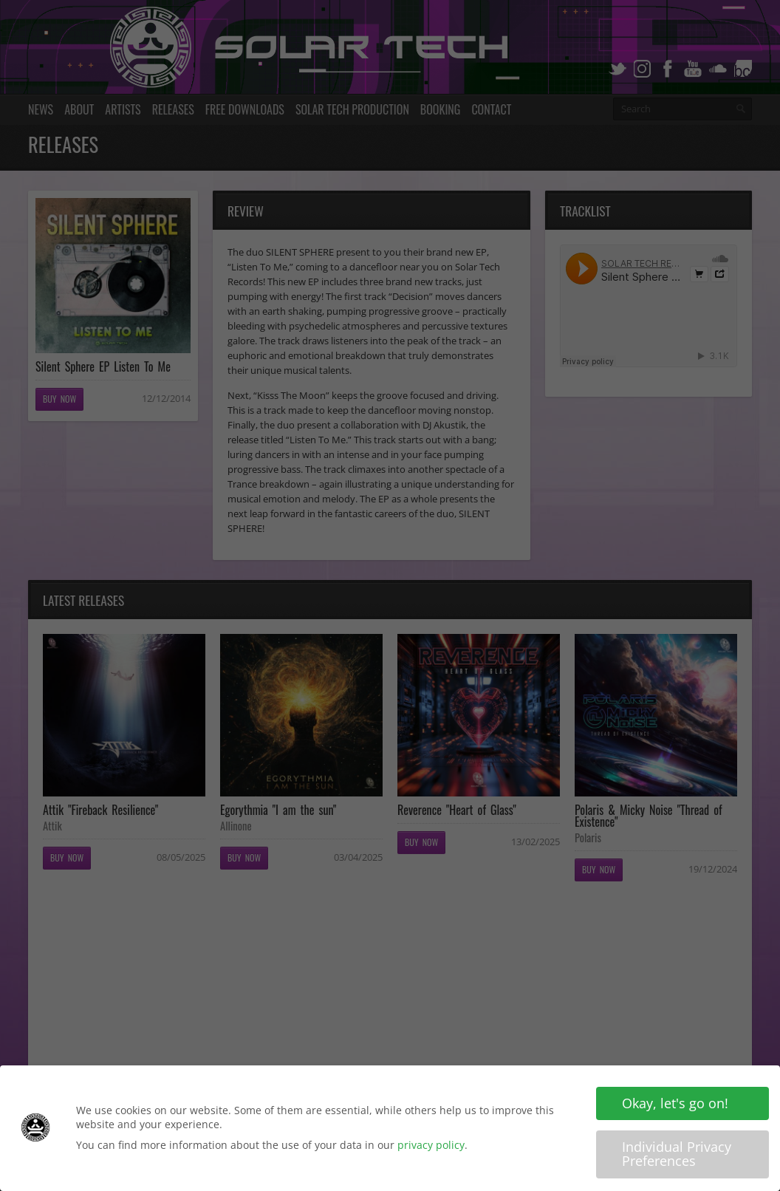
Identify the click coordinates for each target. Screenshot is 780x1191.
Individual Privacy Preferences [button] (676, 1154)
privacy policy (431, 1145)
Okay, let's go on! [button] (675, 1103)
